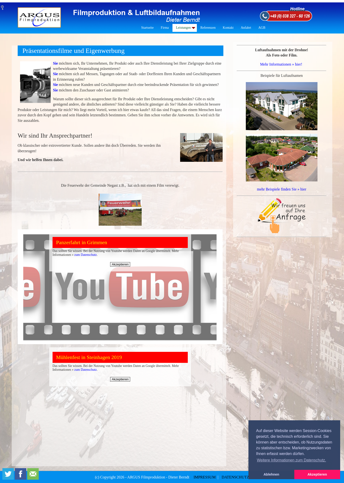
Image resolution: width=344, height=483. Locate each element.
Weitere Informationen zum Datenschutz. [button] (291, 460)
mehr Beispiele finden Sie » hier (281, 189)
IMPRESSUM (205, 477)
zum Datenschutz (85, 255)
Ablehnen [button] (271, 474)
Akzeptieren (120, 264)
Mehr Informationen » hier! (281, 64)
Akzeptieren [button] (317, 474)
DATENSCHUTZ (235, 477)
